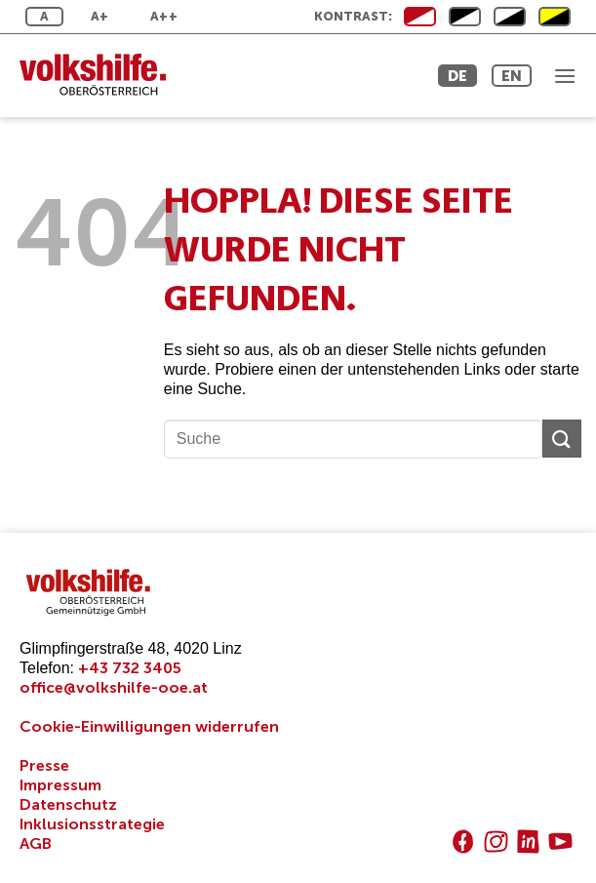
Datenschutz (68, 804)
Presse (44, 765)
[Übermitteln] (561, 439)
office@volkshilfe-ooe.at (114, 687)
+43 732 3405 (129, 668)
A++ (164, 16)
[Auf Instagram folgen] (496, 841)
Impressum (60, 785)
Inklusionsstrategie (92, 824)
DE (457, 75)
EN (511, 75)
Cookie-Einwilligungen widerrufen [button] (149, 726)
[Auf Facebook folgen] (463, 841)
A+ (100, 16)
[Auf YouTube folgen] (560, 841)
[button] (564, 76)
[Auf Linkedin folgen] (528, 841)
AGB (36, 843)
